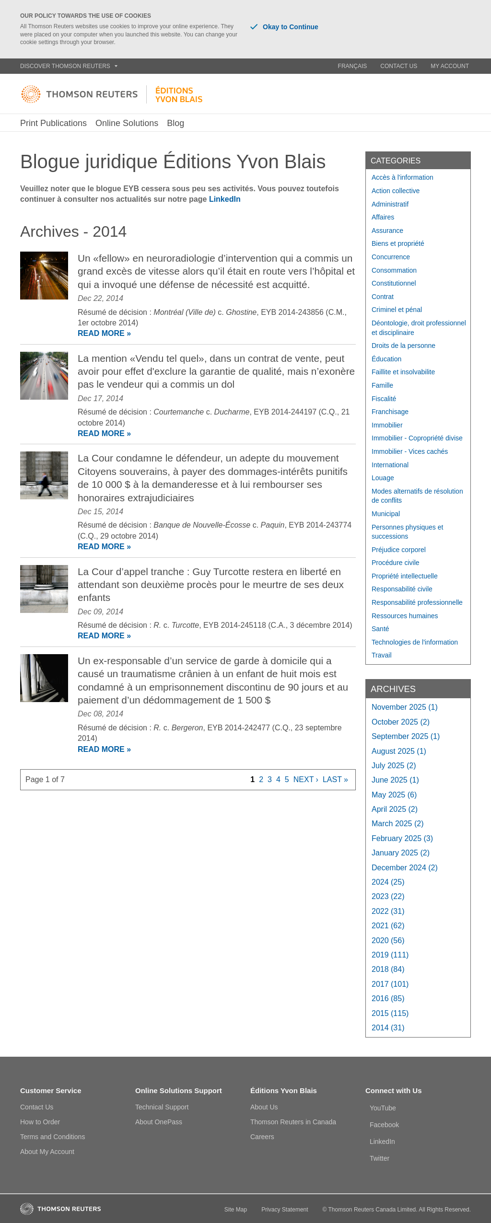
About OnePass (158, 1122)
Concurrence (391, 257)
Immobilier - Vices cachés (410, 451)
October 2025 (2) (401, 722)
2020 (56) (388, 940)
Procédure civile (396, 562)
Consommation (394, 270)
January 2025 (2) (401, 853)
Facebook (384, 1125)
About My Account (47, 1151)
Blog (175, 123)
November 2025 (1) (405, 707)
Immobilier (387, 425)
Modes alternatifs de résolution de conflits (417, 496)
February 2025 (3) (402, 838)
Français (352, 66)
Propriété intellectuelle (405, 576)
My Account (450, 66)
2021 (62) (388, 926)
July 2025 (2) (394, 765)
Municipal (386, 514)
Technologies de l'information (415, 642)
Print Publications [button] (53, 123)
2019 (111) (390, 955)
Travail (382, 655)
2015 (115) (390, 1013)
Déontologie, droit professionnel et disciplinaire (419, 327)
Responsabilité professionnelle (417, 602)
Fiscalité (384, 399)
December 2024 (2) (405, 868)
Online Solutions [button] (126, 123)
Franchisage (390, 411)
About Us (264, 1107)
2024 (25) (388, 882)
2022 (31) (388, 911)
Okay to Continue (284, 27)
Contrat (383, 296)
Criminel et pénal (397, 309)
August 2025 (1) (399, 751)
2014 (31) (388, 1028)
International (390, 465)
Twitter (379, 1158)
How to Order (40, 1122)
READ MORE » (104, 333)
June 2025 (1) (395, 780)
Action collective (396, 191)
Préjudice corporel (399, 550)
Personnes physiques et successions (407, 532)
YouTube (383, 1108)
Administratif (390, 204)
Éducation (386, 359)
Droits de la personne (403, 345)
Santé (380, 629)
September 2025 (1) (406, 736)
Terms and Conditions (52, 1137)
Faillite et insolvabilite (403, 372)
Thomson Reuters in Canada (293, 1122)
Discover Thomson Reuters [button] (68, 66)
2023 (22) (388, 896)
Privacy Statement (284, 1209)
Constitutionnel (394, 283)
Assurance (387, 230)
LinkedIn (225, 199)
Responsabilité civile (402, 589)
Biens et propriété (398, 243)
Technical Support (161, 1107)
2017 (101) (390, 984)
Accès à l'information (402, 177)
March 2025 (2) (398, 823)
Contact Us (398, 66)
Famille (382, 385)
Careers (262, 1137)
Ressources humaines (405, 616)
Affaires (383, 217)
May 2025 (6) (394, 795)
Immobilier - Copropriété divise (417, 438)
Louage (383, 478)
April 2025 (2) (395, 809)
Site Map (235, 1209)
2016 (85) (388, 998)
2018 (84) (388, 969)
